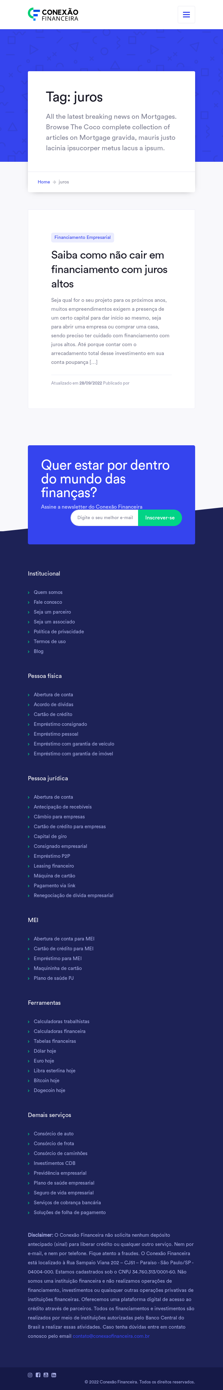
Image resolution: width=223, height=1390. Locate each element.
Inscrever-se (160, 517)
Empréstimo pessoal (56, 734)
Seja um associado (54, 622)
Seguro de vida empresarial (64, 1192)
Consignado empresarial (61, 846)
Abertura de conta (54, 694)
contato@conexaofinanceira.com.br (112, 1336)
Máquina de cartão (55, 876)
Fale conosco (48, 602)
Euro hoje (44, 1061)
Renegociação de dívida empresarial (74, 895)
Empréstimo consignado (61, 724)
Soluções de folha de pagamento (70, 1212)
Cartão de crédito (53, 714)
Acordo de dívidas (54, 704)
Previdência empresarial (61, 1173)
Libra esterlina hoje (55, 1070)
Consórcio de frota (55, 1143)
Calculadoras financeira (60, 1031)
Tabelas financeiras (55, 1041)
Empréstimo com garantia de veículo (75, 744)
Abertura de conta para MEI (65, 939)
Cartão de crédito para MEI (64, 948)
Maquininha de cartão (58, 968)
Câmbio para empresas (60, 816)
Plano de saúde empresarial (64, 1183)
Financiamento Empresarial (82, 237)
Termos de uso (50, 641)
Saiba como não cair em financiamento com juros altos (109, 269)
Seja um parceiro (53, 612)
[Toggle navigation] (186, 14)
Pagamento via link (55, 885)
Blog (39, 651)
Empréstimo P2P (52, 856)
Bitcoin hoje (47, 1080)
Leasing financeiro (54, 866)
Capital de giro (50, 836)
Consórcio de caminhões (61, 1153)
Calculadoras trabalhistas (62, 1021)
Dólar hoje (45, 1051)
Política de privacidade (59, 631)
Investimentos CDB (55, 1163)
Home (44, 182)
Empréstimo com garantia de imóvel (74, 753)
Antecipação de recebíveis (63, 807)
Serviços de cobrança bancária (68, 1202)
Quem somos (48, 592)
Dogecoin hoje (50, 1090)
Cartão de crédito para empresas (71, 826)
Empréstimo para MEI (58, 958)
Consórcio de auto (54, 1133)
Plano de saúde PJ (54, 978)
